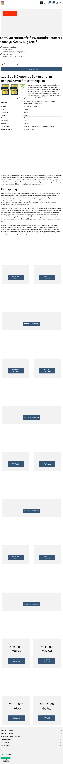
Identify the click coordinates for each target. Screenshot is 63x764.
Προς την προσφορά (8, 334)
